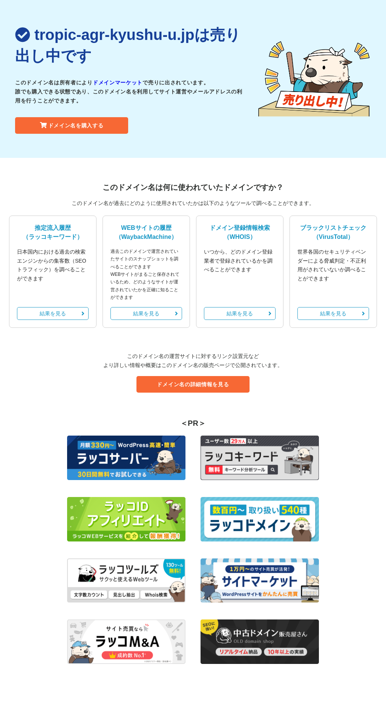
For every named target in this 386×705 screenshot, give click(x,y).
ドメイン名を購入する (72, 125)
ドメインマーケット (117, 83)
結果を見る (62, 313)
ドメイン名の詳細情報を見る (193, 384)
